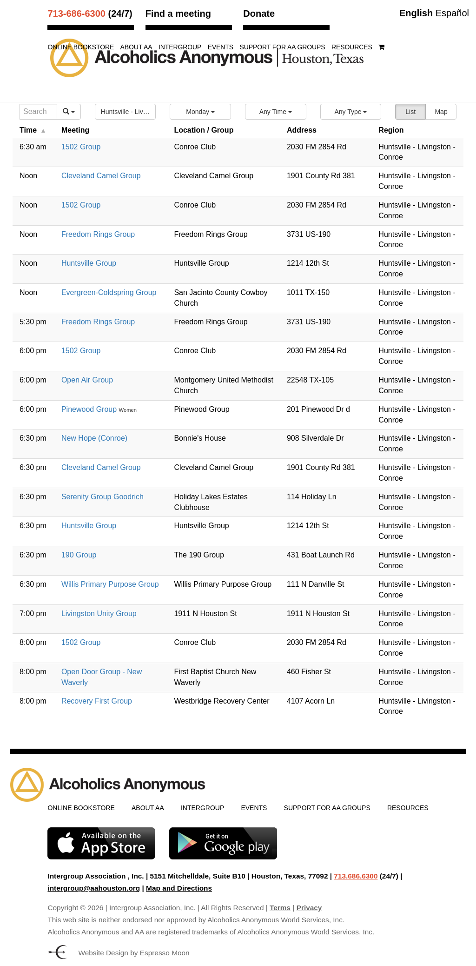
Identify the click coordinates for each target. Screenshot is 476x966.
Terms (280, 908)
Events (220, 47)
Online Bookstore (80, 47)
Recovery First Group (96, 701)
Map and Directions (179, 888)
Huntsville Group (88, 263)
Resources (351, 47)
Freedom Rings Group (98, 234)
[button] (125, 112)
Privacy (309, 908)
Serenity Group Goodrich (102, 497)
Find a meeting (178, 13)
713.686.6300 (355, 876)
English (416, 13)
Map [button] (441, 111)
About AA (136, 47)
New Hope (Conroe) (94, 438)
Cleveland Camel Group (101, 176)
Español (452, 13)
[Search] (38, 112)
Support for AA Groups (282, 47)
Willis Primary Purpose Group (110, 584)
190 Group (79, 555)
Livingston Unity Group (99, 613)
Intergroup (180, 47)
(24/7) (89, 13)
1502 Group (81, 147)
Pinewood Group (90, 409)
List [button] (410, 111)
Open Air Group (87, 380)
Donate (259, 13)
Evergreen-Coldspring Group (109, 292)
